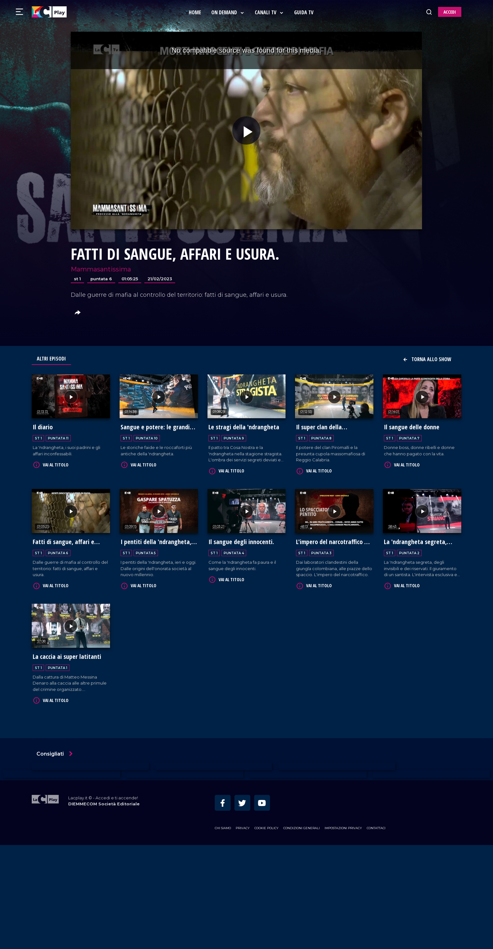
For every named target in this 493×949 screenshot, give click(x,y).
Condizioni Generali (301, 826)
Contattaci (376, 826)
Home (195, 12)
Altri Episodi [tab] (51, 358)
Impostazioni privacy (343, 826)
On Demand (228, 12)
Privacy (243, 826)
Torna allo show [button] (427, 359)
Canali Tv (270, 12)
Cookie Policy (266, 826)
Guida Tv (304, 12)
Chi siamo (223, 826)
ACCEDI (450, 12)
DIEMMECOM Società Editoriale (104, 801)
